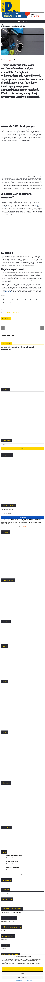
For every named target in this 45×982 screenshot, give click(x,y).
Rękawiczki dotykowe (7, 291)
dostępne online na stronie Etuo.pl (12, 133)
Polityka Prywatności (7, 903)
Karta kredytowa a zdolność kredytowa (11, 788)
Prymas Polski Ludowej (12, 737)
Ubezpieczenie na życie (7, 843)
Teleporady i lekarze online (8, 797)
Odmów (22, 973)
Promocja (18, 310)
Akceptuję (22, 969)
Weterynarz (4, 815)
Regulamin (4, 910)
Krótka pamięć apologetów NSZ (14, 731)
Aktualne (12, 310)
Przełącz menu (22, 21)
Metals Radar (5, 769)
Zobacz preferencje (22, 977)
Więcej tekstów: (22, 749)
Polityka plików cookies (17, 980)
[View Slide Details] (22, 15)
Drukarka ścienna (6, 759)
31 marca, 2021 (18, 60)
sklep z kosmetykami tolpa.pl (8, 861)
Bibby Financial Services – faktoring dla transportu (13, 852)
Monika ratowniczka (7, 335)
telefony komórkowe (12, 312)
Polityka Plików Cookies (7, 906)
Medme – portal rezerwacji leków (9, 833)
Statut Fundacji (5, 908)
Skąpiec (3, 806)
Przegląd (9, 60)
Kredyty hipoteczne (6, 778)
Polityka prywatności (27, 980)
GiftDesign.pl (4, 824)
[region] (22, 15)
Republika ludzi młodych (12, 743)
